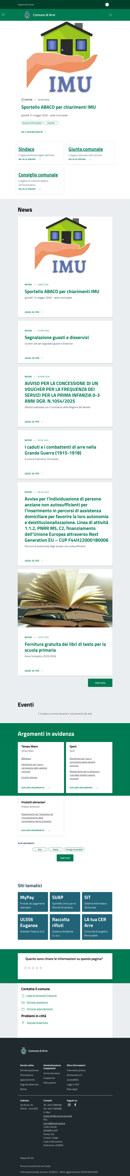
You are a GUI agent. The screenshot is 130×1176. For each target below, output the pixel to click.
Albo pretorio (49, 1082)
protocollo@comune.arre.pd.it (57, 1116)
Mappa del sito (27, 1158)
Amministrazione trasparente (51, 1075)
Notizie (28, 284)
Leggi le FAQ (73, 1084)
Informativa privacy (76, 1070)
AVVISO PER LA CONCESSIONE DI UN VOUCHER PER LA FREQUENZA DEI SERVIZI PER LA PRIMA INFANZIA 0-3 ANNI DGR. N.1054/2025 (62, 392)
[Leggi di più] (34, 312)
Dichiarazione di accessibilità (74, 1077)
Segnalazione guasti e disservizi (57, 337)
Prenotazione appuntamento (27, 1077)
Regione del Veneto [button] (26, 4)
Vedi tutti (65, 858)
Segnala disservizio (29, 1084)
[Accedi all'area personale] (108, 4)
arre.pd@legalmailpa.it (54, 1123)
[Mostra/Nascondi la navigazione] (3, 14)
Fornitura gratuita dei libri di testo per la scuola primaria (65, 647)
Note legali (72, 1089)
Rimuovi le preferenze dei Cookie (35, 1166)
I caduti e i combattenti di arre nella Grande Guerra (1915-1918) (60, 449)
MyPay (23, 1089)
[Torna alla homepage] (35, 1050)
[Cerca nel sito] (110, 15)
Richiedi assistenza (29, 1070)
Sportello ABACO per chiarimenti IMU (62, 291)
